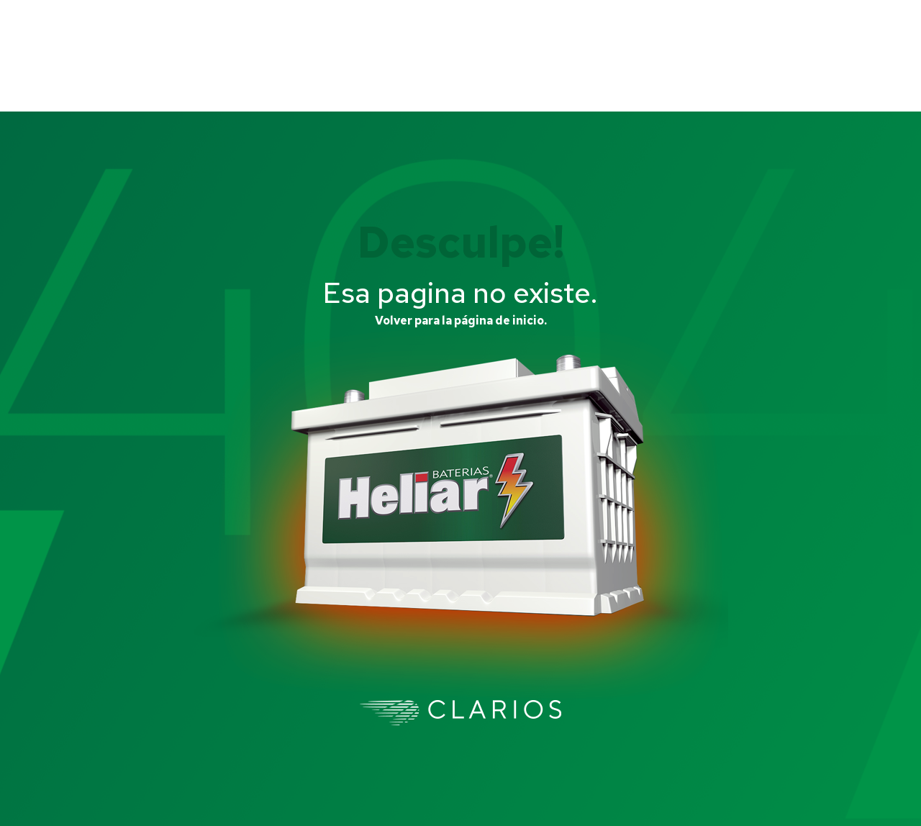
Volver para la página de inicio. (461, 320)
